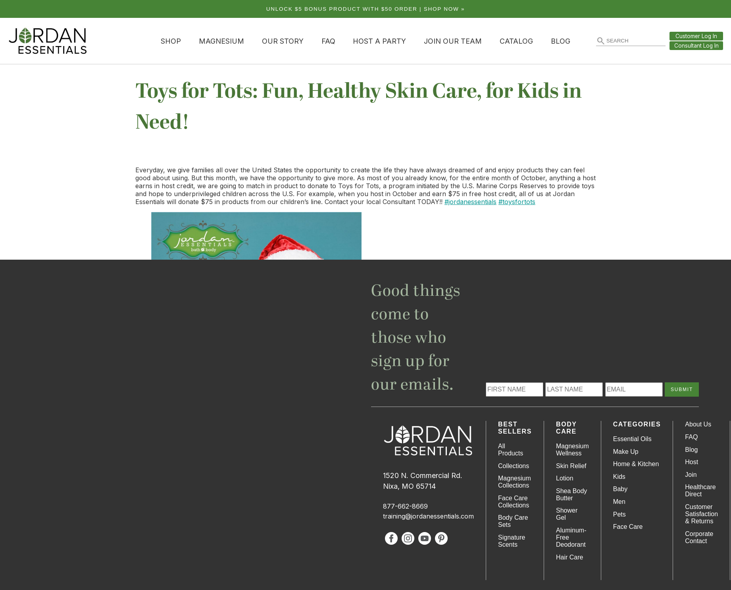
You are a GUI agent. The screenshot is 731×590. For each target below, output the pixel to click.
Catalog (516, 41)
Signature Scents (511, 541)
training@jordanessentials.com (428, 516)
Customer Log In (696, 36)
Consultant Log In (696, 45)
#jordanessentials (470, 202)
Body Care (566, 428)
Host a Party (379, 41)
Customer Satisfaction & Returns (701, 513)
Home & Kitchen (636, 464)
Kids (619, 476)
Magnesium (221, 41)
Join (690, 474)
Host (691, 462)
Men (619, 501)
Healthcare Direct (700, 490)
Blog (560, 41)
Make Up (626, 451)
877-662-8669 (405, 506)
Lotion (564, 478)
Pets (619, 514)
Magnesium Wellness (572, 450)
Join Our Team (453, 41)
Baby (620, 489)
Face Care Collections (513, 502)
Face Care (628, 526)
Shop (171, 41)
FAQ (328, 41)
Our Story (283, 41)
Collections (513, 466)
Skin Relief (571, 466)
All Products (510, 450)
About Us (698, 424)
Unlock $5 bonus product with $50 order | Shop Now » (365, 9)
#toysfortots (516, 202)
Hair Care (569, 557)
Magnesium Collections (514, 482)
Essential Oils (632, 439)
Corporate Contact (699, 537)
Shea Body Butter (571, 494)
